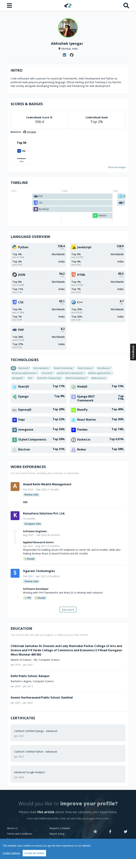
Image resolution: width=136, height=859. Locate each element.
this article (45, 812)
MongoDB (18, 378)
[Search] (126, 5)
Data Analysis (41, 368)
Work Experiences (28, 466)
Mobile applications (100, 373)
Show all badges (117, 167)
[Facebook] (110, 832)
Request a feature (59, 828)
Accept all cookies (34, 853)
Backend (24, 368)
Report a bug (56, 833)
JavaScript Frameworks (71, 373)
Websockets (99, 378)
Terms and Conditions (19, 833)
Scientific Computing (49, 378)
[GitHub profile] (71, 55)
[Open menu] (10, 5)
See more (68, 609)
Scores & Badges (27, 103)
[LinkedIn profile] (64, 55)
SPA (30, 378)
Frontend (47, 373)
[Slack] (95, 832)
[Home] (68, 5)
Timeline (19, 182)
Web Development (77, 378)
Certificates (23, 718)
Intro (16, 70)
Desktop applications (25, 373)
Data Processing (64, 368)
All (13, 368)
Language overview (30, 236)
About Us (12, 828)
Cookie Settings (11, 853)
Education (21, 628)
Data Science (86, 368)
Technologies (25, 359)
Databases (104, 368)
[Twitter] (125, 832)
